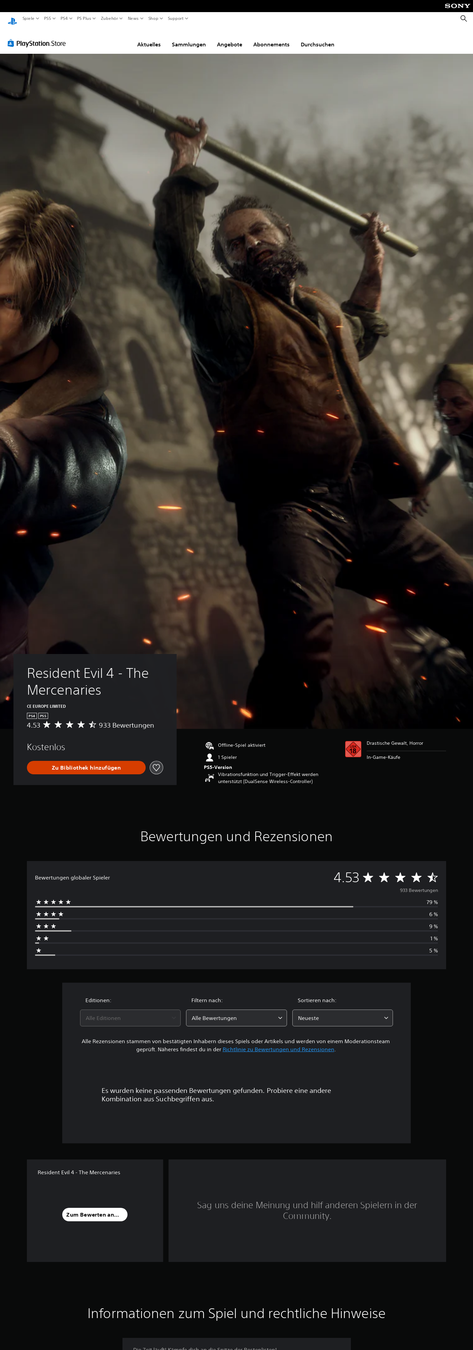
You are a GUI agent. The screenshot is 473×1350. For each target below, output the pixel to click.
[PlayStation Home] (12, 18)
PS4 (64, 18)
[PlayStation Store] (38, 36)
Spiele (29, 18)
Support (176, 18)
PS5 (47, 18)
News (133, 18)
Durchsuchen (317, 38)
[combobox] (130, 1011)
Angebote (229, 38)
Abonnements (271, 38)
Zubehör (109, 18)
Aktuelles (149, 38)
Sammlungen (189, 38)
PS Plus (84, 18)
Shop (153, 18)
